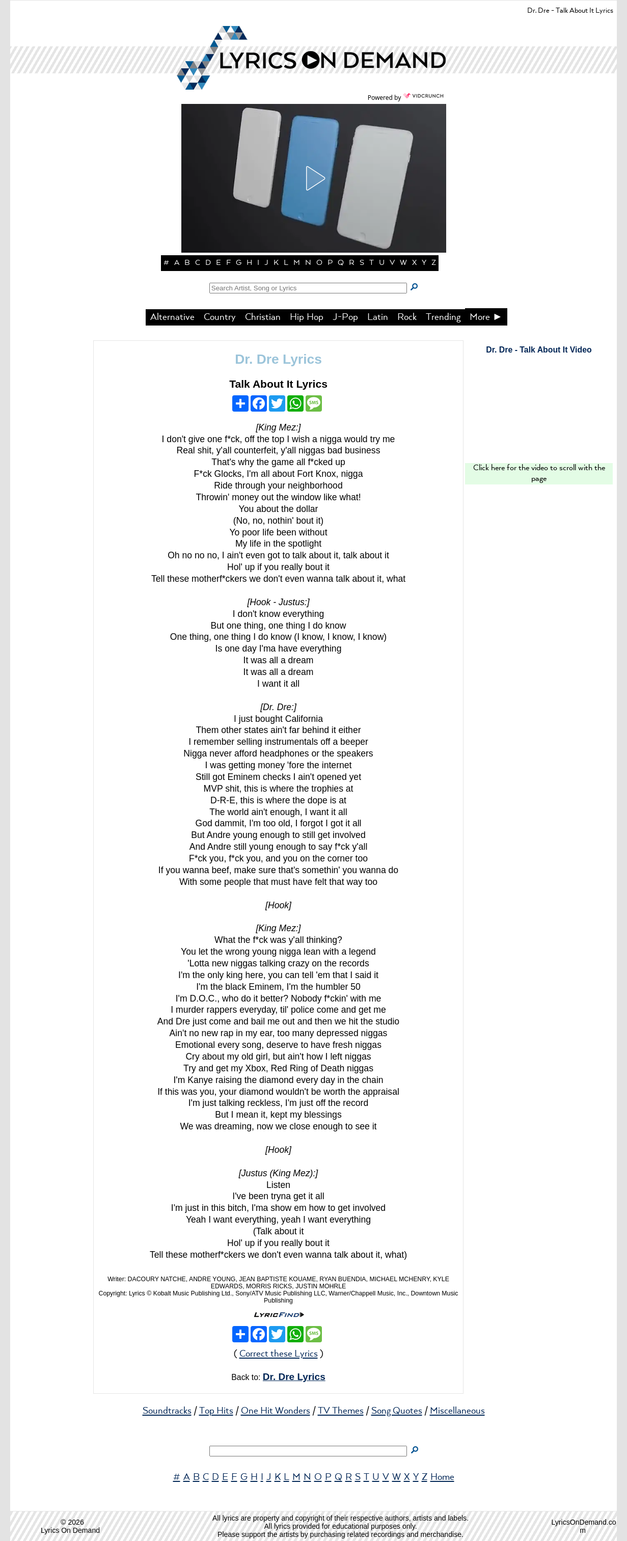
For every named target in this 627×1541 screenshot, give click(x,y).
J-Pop (345, 317)
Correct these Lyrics (278, 1354)
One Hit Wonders (275, 1411)
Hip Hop (306, 317)
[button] (313, 178)
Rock (407, 317)
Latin (377, 317)
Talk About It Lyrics (278, 384)
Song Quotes (396, 1411)
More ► (486, 317)
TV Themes (341, 1411)
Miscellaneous (457, 1411)
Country (220, 317)
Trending (443, 317)
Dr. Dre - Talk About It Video (538, 349)
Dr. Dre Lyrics (278, 359)
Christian (263, 317)
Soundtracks (167, 1411)
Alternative (172, 317)
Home (442, 1477)
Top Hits (216, 1411)
